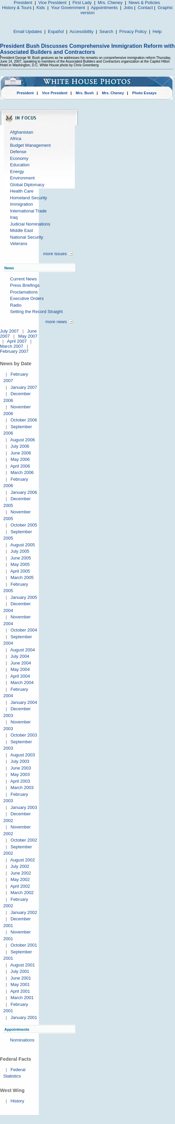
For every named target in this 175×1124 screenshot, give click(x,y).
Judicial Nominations (30, 224)
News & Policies (144, 2)
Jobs (128, 7)
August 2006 (22, 439)
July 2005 (19, 551)
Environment (22, 177)
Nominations (22, 1040)
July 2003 (19, 761)
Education (20, 164)
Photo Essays (144, 93)
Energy (17, 171)
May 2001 (20, 984)
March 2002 (22, 892)
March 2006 (22, 472)
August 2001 (22, 964)
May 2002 (20, 879)
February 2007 (14, 351)
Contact (145, 7)
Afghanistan (21, 132)
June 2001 (20, 978)
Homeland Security (28, 197)
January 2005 (23, 597)
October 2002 (23, 840)
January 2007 (23, 387)
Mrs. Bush (85, 93)
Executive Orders (27, 298)
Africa (15, 138)
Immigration (21, 204)
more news (56, 321)
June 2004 (20, 663)
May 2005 (20, 564)
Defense (18, 151)
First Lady (82, 2)
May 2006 (20, 459)
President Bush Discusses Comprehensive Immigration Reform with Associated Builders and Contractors (87, 49)
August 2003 (22, 754)
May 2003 (20, 774)
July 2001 (19, 971)
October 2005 (23, 524)
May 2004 (20, 669)
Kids (40, 7)
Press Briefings (24, 285)
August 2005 (22, 544)
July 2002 (19, 866)
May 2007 (27, 336)
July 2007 (9, 331)
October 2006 (23, 419)
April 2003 (20, 781)
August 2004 (22, 649)
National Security (26, 237)
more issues (55, 253)
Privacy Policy (133, 31)
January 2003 (23, 807)
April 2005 (20, 571)
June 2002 (20, 873)
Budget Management (30, 145)
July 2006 (19, 446)
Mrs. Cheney (110, 2)
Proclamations (24, 292)
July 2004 (19, 656)
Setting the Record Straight (36, 311)
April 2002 (20, 886)
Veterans (18, 243)
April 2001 (20, 991)
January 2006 (23, 492)
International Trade (28, 210)
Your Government (68, 7)
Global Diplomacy (27, 184)
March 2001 (22, 997)
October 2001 (23, 945)
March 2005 (22, 577)
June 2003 (20, 768)
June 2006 (20, 452)
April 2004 (20, 676)
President (23, 2)
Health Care (21, 191)
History (17, 1100)
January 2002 (23, 912)
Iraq (14, 217)
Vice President (52, 2)
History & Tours (17, 7)
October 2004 (23, 630)
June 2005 (20, 557)
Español (56, 31)
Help (157, 31)
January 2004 (23, 702)
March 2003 (22, 787)
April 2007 (17, 341)
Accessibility (81, 31)
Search (106, 31)
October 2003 (23, 735)
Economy (19, 158)
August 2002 (22, 859)
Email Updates (27, 31)
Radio (16, 305)
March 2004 (22, 682)
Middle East (21, 230)
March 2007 (11, 346)
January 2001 (23, 1017)
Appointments (104, 7)
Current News (23, 278)
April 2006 (20, 466)
